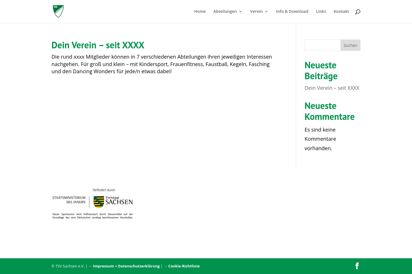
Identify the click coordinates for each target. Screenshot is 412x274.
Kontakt (341, 11)
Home (200, 11)
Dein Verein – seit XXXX (98, 45)
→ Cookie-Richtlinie (182, 266)
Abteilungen (225, 11)
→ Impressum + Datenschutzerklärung (124, 266)
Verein (256, 11)
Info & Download (292, 11)
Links (321, 11)
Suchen (350, 45)
